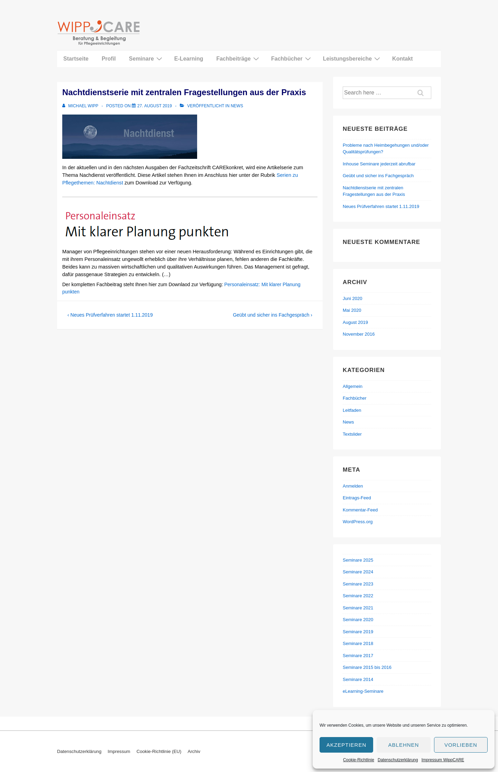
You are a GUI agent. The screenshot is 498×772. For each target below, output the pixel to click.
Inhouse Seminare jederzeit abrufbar (379, 163)
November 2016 (359, 334)
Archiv (193, 751)
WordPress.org (357, 521)
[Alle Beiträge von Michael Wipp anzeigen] (80, 105)
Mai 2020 (352, 310)
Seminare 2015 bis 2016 (367, 667)
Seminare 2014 (358, 679)
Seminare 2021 (358, 607)
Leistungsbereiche (352, 58)
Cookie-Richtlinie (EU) (159, 751)
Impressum (119, 751)
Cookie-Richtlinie (358, 759)
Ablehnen (403, 745)
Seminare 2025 (358, 560)
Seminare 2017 (358, 655)
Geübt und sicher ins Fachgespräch (378, 175)
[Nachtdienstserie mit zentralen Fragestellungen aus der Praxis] (154, 105)
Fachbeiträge (238, 58)
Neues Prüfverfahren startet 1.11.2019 (381, 206)
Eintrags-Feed (357, 497)
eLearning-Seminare (363, 691)
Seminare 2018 (358, 643)
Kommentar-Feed (360, 509)
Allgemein (352, 386)
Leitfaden (352, 410)
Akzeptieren (346, 745)
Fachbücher (292, 58)
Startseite (76, 59)
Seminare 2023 (358, 584)
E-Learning (188, 59)
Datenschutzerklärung (398, 759)
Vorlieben (460, 745)
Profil (109, 59)
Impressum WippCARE (443, 759)
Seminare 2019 (358, 631)
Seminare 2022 (358, 595)
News (237, 105)
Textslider (352, 434)
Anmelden (353, 486)
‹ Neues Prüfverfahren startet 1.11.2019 (110, 315)
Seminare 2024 (358, 571)
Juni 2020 (352, 298)
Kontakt (402, 59)
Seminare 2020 (358, 619)
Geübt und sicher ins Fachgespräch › (272, 315)
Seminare (146, 58)
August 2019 (355, 322)
